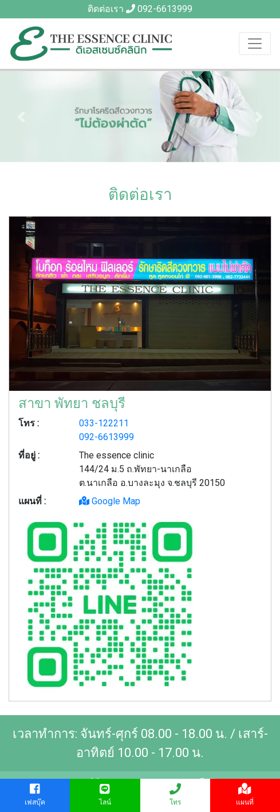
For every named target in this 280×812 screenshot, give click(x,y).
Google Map (109, 501)
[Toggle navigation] (255, 43)
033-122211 (104, 423)
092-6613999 (164, 8)
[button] (21, 116)
